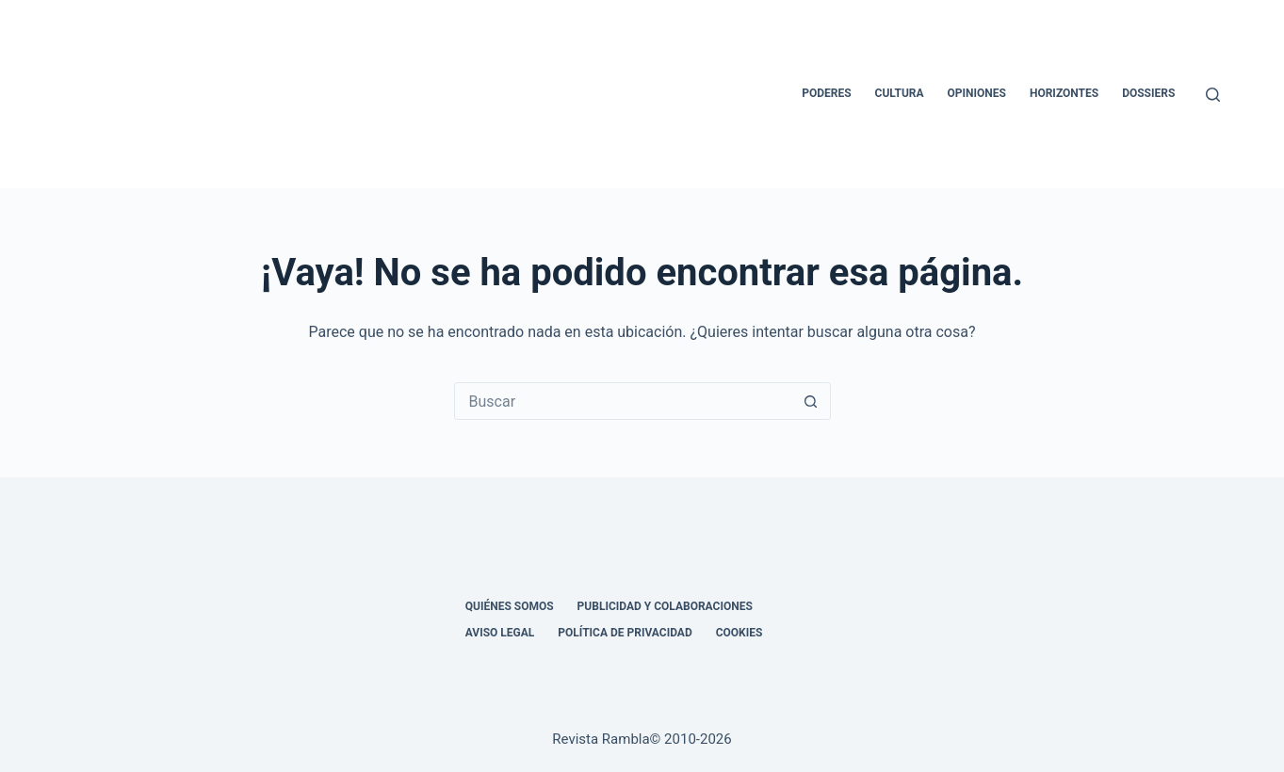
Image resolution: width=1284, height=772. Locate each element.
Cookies (739, 632)
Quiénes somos (509, 606)
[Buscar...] (623, 401)
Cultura (899, 93)
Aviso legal (500, 632)
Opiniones (977, 93)
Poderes (826, 93)
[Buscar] (1213, 95)
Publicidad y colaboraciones (665, 606)
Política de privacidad (624, 632)
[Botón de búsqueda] (811, 401)
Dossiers (1148, 93)
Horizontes (1064, 93)
